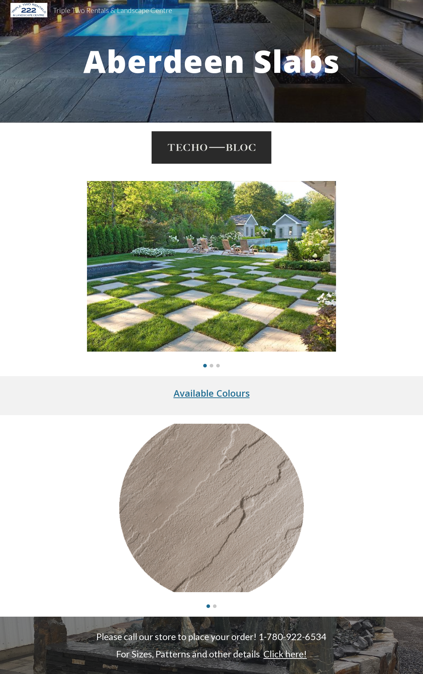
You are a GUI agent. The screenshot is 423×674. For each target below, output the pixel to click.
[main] (211, 61)
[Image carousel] (211, 274)
